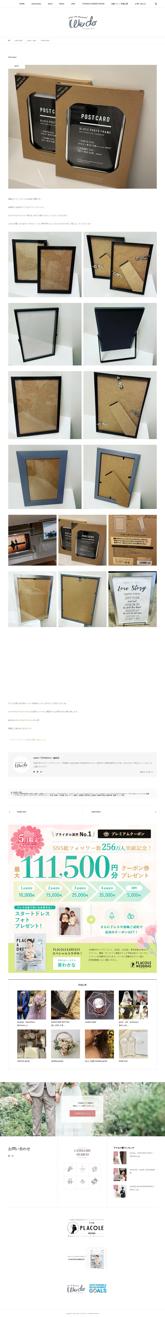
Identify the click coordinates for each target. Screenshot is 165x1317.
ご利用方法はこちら (82, 1113)
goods (15, 792)
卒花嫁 (61, 795)
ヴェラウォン (43, 795)
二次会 (50, 795)
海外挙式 (88, 795)
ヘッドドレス (18, 795)
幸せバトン (69, 795)
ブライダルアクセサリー (118, 794)
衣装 (122, 795)
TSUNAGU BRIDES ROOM (93, 4)
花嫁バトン (117, 795)
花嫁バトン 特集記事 (119, 4)
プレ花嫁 (146, 794)
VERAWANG (23, 794)
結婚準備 (109, 795)
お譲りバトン (44, 794)
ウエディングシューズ (76, 794)
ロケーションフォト (31, 795)
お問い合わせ (140, 4)
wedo (31, 794)
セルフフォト (89, 794)
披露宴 (81, 795)
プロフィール (145, 772)
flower (61, 4)
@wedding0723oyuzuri (17, 215)
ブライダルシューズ (135, 794)
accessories (36, 4)
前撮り (56, 795)
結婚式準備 (101, 795)
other (73, 4)
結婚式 (94, 795)
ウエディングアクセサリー (59, 794)
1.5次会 (16, 794)
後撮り (76, 795)
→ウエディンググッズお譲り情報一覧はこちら (27, 740)
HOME (22, 4)
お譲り (36, 794)
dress (50, 4)
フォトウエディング (102, 794)
